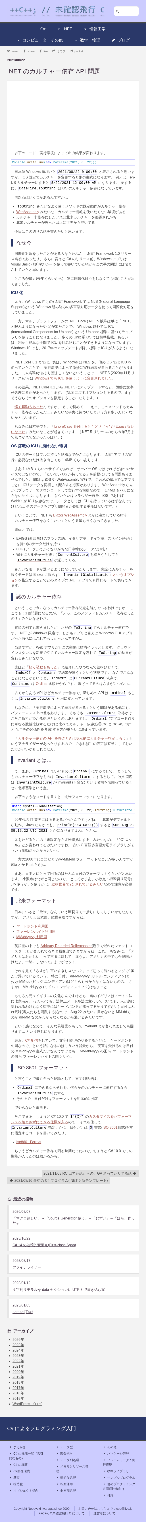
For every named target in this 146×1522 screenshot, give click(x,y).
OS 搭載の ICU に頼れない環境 (39, 446)
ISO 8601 (110, 1127)
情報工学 (94, 29)
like (43, 51)
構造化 (16, 1484)
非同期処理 (66, 1490)
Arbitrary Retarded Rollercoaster (66, 946)
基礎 (14, 1477)
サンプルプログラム (119, 1477)
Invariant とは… (34, 760)
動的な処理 (66, 1477)
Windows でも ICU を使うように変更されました (73, 378)
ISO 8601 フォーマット (42, 1067)
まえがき (17, 1447)
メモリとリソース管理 (72, 1468)
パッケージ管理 (116, 1453)
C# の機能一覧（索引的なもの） (26, 1455)
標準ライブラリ (116, 1471)
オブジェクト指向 (23, 1490)
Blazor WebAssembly (70, 515)
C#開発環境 (19, 1471)
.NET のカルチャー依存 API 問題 (53, 71)
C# (43, 29)
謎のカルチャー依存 (39, 596)
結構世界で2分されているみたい (78, 884)
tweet (13, 51)
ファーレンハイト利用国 (36, 931)
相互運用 (64, 1484)
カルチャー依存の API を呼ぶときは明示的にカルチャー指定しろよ (72, 738)
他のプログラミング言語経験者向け (119, 1486)
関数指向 (64, 1453)
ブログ (120, 40)
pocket (76, 51)
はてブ (59, 51)
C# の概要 (18, 1464)
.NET (64, 29)
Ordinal (42, 684)
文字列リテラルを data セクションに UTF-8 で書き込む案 (59, 1290)
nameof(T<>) (23, 1312)
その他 (110, 1447)
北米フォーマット (36, 901)
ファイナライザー (27, 1267)
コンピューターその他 (39, 40)
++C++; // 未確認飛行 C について (62, 1513)
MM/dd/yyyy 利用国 (31, 937)
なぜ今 (23, 242)
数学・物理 (87, 40)
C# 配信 (31, 1040)
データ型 (64, 1447)
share (29, 51)
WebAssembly (27, 212)
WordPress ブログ (27, 1404)
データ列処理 (67, 1460)
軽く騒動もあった (29, 407)
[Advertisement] (73, 115)
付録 (108, 1495)
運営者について (104, 1513)
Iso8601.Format (28, 1142)
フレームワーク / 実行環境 (119, 1462)
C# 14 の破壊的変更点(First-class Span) (44, 1245)
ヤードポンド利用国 (32, 926)
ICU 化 (17, 292)
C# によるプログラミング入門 (41, 1428)
